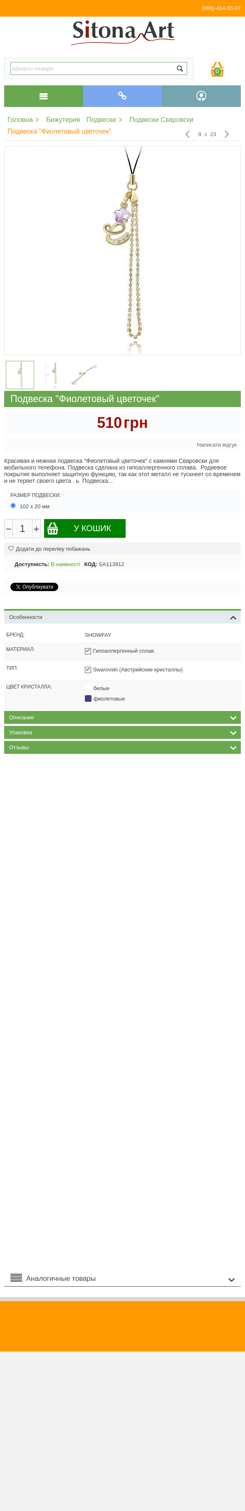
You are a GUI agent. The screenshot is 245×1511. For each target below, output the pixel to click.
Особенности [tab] (123, 616)
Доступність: (32, 564)
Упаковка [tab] (123, 732)
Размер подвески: (35, 495)
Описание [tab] (123, 717)
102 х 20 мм (30, 506)
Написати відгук (217, 445)
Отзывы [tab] (123, 747)
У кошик (79, 528)
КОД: (90, 564)
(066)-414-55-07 (221, 8)
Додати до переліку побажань (49, 549)
